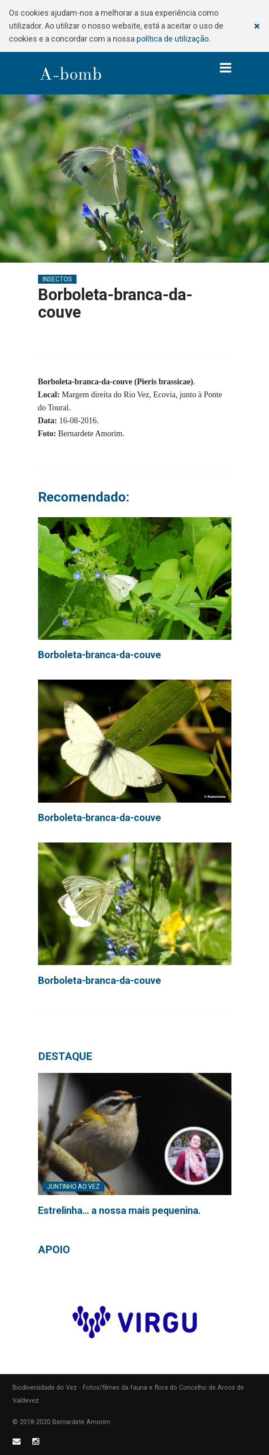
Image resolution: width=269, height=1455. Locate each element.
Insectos (57, 279)
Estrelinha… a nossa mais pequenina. (119, 1210)
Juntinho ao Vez (73, 1186)
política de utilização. (173, 38)
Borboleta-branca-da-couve (99, 654)
